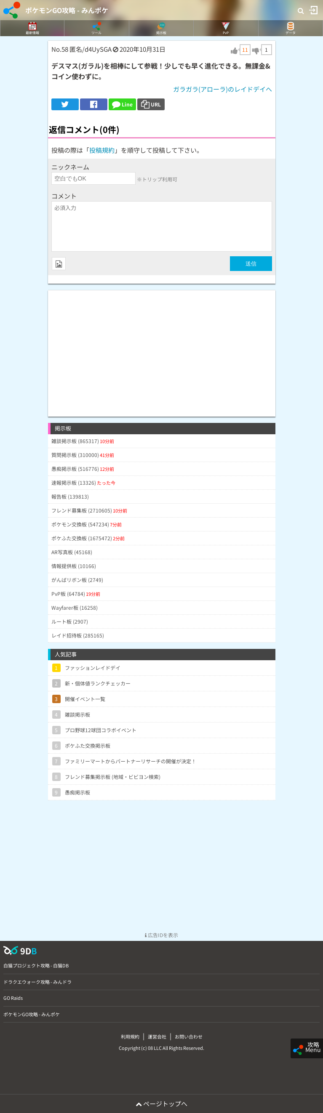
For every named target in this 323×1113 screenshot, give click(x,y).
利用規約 (130, 1036)
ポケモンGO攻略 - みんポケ (66, 10)
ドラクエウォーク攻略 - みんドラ (37, 981)
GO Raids (13, 997)
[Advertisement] (161, 349)
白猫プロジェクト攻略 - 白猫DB (36, 965)
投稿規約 (102, 150)
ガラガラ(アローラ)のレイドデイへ (222, 89)
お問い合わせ (189, 1036)
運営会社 (157, 1036)
